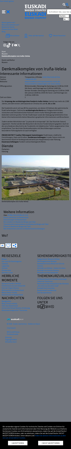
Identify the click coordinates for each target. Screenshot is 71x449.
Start (4, 51)
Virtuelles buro (11, 342)
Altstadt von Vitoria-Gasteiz (48, 270)
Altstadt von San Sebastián (47, 272)
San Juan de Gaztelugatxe (11, 261)
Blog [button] (3, 31)
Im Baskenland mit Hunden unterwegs (52, 279)
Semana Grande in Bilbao (11, 283)
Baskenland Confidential (46, 290)
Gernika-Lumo (7, 272)
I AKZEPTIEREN (18, 443)
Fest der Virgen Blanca (10, 288)
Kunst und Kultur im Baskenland (15, 217)
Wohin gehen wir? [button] (8, 22)
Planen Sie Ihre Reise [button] (10, 29)
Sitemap (8, 337)
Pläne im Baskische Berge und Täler (17, 226)
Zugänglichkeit (11, 339)
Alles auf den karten (34, 35)
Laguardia (5, 266)
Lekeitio (5, 263)
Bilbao (4, 259)
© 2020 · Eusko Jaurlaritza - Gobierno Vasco (23, 324)
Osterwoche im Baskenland (12, 295)
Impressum (11, 328)
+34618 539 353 (30, 79)
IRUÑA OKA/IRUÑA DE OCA (18, 215)
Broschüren (12, 35)
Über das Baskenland (10, 306)
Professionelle (12, 334)
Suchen (64, 16)
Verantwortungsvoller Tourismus (14, 310)
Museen (5, 54)
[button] (6, 11)
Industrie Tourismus (45, 281)
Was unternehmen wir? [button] (10, 25)
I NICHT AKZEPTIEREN (51, 443)
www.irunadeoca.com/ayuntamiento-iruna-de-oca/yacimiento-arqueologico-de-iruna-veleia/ (43, 82)
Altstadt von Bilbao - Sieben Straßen (51, 268)
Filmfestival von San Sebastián (13, 286)
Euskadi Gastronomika (46, 288)
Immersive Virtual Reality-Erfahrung (16, 308)
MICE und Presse (13, 332)
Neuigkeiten (6, 301)
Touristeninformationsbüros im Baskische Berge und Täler (26, 224)
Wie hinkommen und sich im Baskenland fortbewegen (24, 228)
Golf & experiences (44, 292)
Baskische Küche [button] (8, 27)
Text (67, 7)
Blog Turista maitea (9, 303)
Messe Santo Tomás (9, 292)
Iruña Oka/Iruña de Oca (51, 77)
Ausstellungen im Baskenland (14, 219)
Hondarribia (6, 270)
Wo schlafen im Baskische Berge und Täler (19, 222)
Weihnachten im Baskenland (13, 290)
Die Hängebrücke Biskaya (46, 261)
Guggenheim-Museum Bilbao (48, 259)
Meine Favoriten (56, 35)
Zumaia (4, 268)
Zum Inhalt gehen (7, 1)
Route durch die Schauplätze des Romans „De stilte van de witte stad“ (53, 284)
